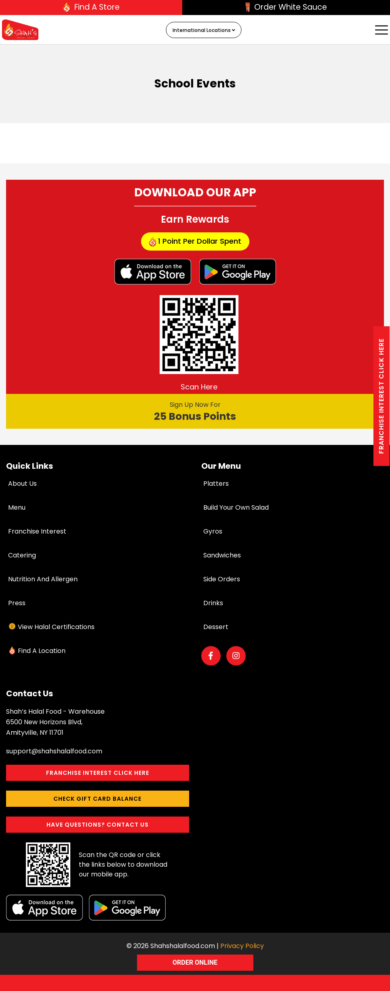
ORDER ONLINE (195, 962)
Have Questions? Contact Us (97, 825)
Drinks (213, 603)
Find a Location (41, 650)
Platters (216, 483)
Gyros (212, 531)
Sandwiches (222, 555)
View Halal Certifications (56, 627)
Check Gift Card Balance (97, 799)
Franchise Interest (37, 531)
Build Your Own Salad (236, 507)
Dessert (215, 627)
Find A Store (91, 7)
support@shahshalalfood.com (54, 751)
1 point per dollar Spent (195, 241)
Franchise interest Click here (381, 396)
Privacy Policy (242, 946)
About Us (22, 483)
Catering (22, 555)
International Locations (204, 30)
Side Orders (221, 579)
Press (16, 603)
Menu (16, 507)
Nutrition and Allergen (43, 579)
